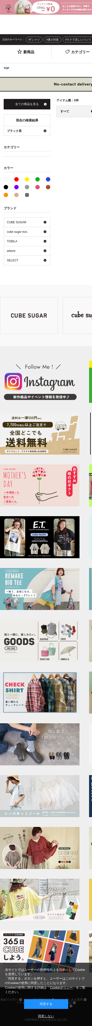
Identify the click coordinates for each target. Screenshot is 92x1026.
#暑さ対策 (52, 39)
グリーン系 (37, 179)
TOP (6, 68)
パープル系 (16, 187)
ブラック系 (6, 187)
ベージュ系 (16, 195)
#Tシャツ (34, 39)
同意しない (46, 1016)
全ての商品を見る (27, 104)
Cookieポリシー (61, 987)
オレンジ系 (6, 195)
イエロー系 (27, 179)
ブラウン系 (48, 187)
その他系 (27, 195)
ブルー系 (48, 179)
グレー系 (27, 187)
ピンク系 (37, 187)
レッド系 (16, 179)
